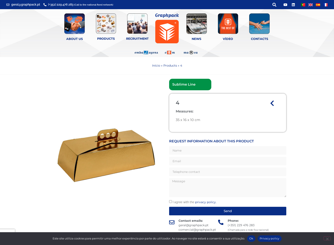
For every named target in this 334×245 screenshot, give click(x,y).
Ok (251, 238)
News (196, 39)
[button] (274, 4)
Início (156, 65)
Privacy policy (269, 238)
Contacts (259, 39)
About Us (74, 39)
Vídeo (228, 39)
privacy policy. (205, 202)
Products (106, 39)
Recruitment (137, 39)
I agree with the (194, 202)
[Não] (327, 238)
